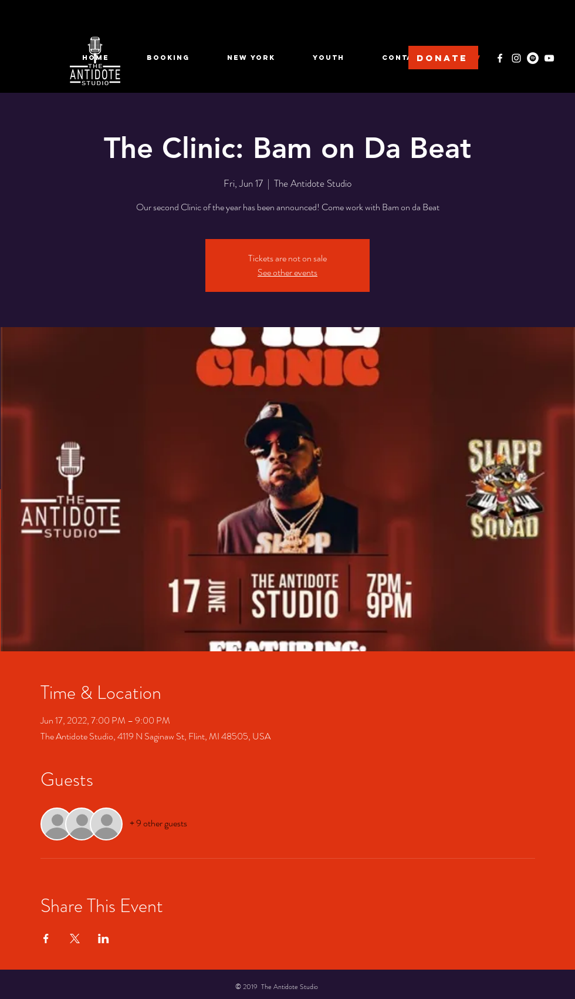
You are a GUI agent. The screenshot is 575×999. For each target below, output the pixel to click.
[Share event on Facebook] (46, 938)
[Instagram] (516, 58)
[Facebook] (500, 58)
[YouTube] (549, 58)
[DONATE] (443, 57)
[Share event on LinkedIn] (103, 938)
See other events (287, 272)
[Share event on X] (74, 938)
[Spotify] (533, 58)
